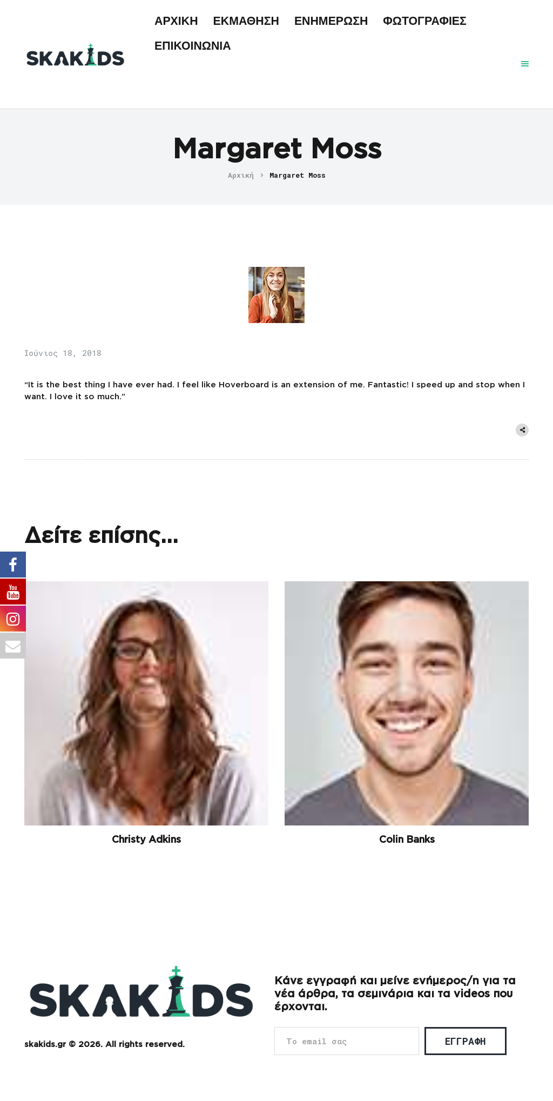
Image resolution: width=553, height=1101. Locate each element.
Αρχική (241, 175)
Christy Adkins (146, 840)
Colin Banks (407, 840)
